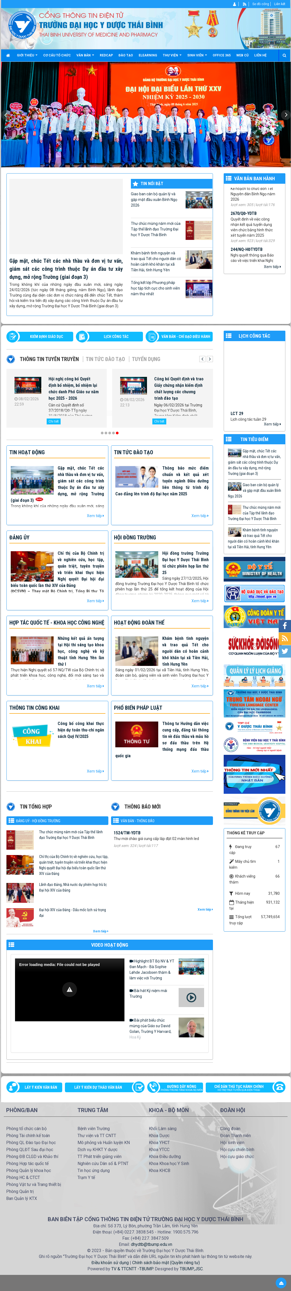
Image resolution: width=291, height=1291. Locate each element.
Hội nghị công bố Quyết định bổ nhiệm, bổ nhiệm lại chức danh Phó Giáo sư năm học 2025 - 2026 (74, 388)
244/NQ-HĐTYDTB (247, 258)
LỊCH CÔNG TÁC (116, 336)
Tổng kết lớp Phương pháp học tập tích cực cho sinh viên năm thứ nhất (171, 289)
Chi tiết (54, 421)
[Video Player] (69, 989)
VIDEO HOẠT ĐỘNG (109, 945)
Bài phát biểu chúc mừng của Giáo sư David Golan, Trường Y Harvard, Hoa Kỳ (167, 1028)
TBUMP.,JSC (191, 1268)
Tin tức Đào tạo (105, 359)
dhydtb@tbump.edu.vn (151, 1244)
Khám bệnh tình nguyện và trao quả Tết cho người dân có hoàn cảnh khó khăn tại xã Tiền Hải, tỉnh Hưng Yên (171, 261)
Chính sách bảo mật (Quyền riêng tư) (166, 1262)
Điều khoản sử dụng (110, 1262)
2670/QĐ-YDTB (244, 222)
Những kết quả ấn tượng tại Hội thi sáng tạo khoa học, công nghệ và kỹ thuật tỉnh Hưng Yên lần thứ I (81, 651)
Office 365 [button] (222, 55)
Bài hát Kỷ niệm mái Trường (167, 997)
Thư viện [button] (172, 57)
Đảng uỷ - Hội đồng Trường (38, 821)
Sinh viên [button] (197, 57)
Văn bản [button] (85, 57)
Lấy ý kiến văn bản (41, 1087)
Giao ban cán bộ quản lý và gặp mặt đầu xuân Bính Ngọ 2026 (171, 199)
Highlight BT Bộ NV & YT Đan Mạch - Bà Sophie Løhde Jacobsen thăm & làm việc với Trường (167, 969)
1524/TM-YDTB (127, 846)
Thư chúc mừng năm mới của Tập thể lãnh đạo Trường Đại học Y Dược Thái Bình (171, 230)
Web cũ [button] (242, 55)
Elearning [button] (148, 55)
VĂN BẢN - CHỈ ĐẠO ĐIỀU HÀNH (185, 336)
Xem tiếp (272, 267)
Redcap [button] (106, 55)
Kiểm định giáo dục (46, 336)
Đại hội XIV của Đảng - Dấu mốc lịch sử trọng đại (72, 913)
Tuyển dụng (146, 359)
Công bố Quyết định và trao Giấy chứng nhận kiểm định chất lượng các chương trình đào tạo (179, 388)
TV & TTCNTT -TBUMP (132, 1268)
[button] (69, 989)
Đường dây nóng (178, 1088)
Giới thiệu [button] (27, 57)
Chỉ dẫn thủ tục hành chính (243, 1088)
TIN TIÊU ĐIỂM (254, 439)
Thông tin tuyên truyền (49, 359)
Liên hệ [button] (260, 55)
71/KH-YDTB (241, 191)
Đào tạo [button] (126, 55)
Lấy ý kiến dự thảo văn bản (98, 1087)
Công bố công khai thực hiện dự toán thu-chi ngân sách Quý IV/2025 (81, 730)
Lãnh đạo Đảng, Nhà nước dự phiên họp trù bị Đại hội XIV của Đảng (72, 887)
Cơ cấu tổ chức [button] (57, 55)
